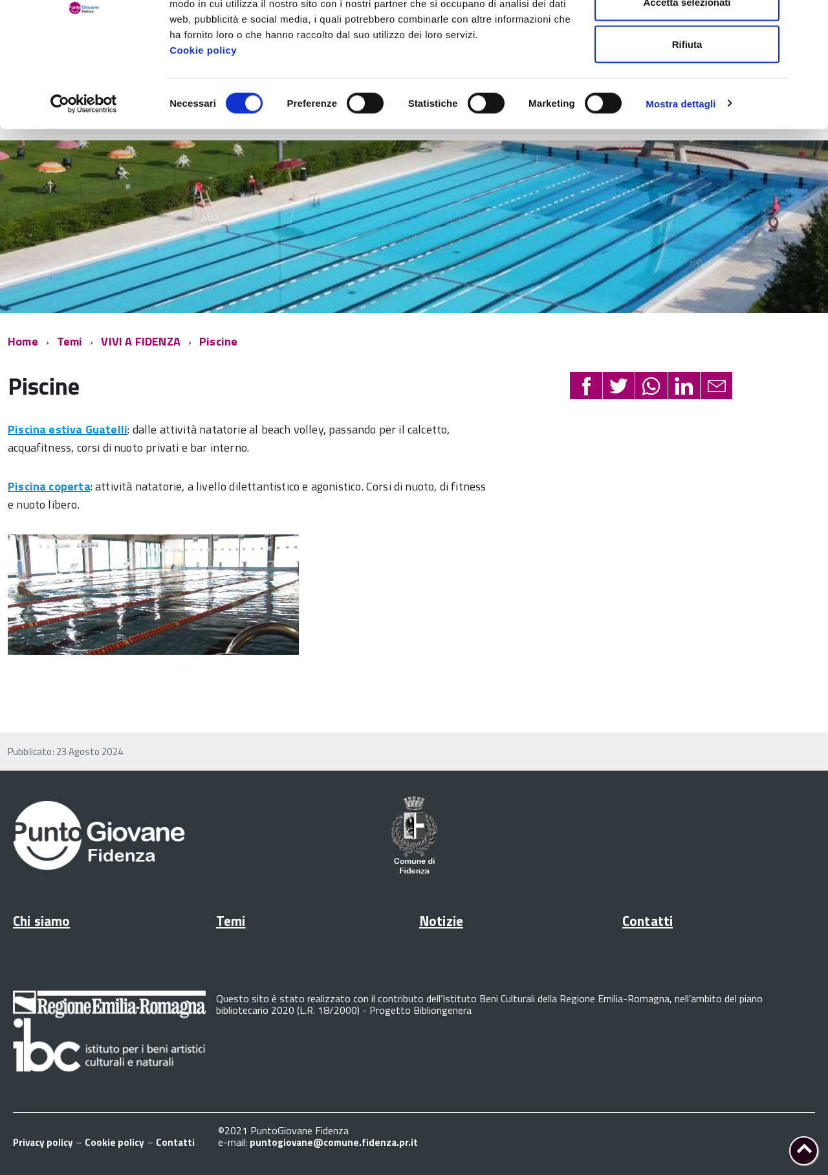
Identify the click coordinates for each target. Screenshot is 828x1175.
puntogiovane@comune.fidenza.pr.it (334, 1142)
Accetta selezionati (686, 76)
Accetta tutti (687, 33)
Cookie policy (203, 124)
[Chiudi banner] (807, 20)
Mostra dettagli (680, 178)
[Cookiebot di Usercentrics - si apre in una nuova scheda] (83, 178)
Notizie (441, 920)
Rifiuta (687, 118)
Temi (70, 341)
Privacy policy (43, 1142)
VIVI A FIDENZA (140, 341)
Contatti (647, 920)
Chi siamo (41, 920)
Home (23, 341)
